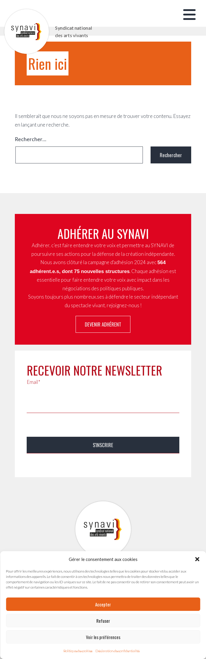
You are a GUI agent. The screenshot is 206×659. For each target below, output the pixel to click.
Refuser (103, 620)
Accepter (103, 604)
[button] (197, 559)
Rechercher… (30, 139)
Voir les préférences (103, 637)
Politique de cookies (77, 651)
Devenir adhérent (103, 324)
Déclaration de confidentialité (117, 651)
